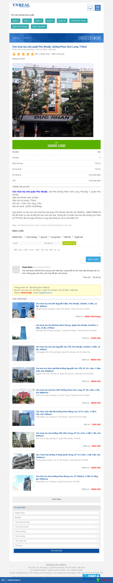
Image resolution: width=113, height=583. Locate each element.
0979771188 (106, 580)
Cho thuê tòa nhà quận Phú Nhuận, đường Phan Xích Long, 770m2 (49, 47)
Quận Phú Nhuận (20, 26)
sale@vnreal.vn (45, 294)
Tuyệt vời (78, 237)
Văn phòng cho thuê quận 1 (41, 574)
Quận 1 (16, 21)
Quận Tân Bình (39, 26)
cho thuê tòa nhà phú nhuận (28, 225)
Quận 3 (38, 21)
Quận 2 (27, 21)
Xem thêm (56, 500)
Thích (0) (86, 278)
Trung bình (55, 237)
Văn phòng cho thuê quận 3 (65, 574)
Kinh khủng (31, 237)
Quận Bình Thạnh (78, 21)
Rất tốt (67, 237)
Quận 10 (62, 21)
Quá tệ (44, 237)
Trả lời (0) (96, 278)
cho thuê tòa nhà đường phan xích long (55, 225)
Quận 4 (50, 21)
